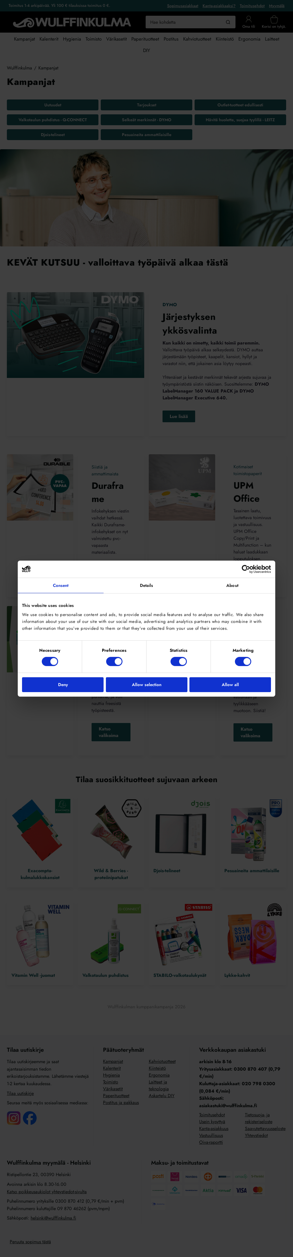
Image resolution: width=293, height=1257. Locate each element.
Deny (63, 685)
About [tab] (232, 585)
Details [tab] (146, 585)
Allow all (230, 685)
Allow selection (146, 685)
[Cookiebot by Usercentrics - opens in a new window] (246, 569)
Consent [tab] (61, 585)
